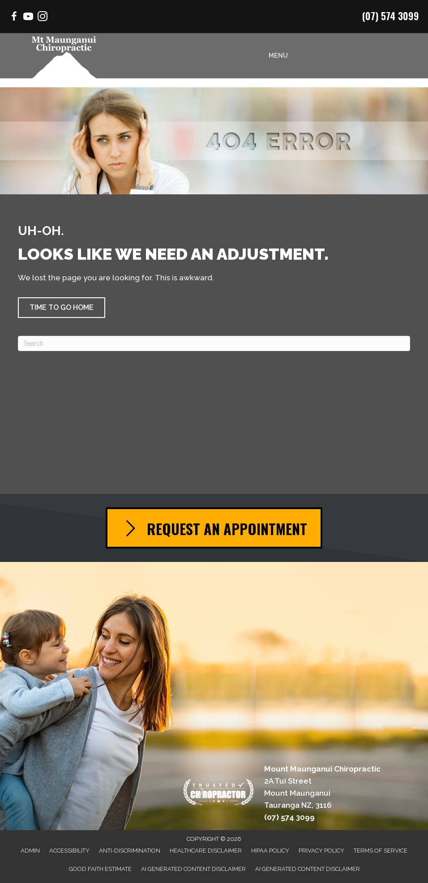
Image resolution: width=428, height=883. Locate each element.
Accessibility (69, 850)
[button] (61, 307)
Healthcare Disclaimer (206, 850)
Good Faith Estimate (100, 869)
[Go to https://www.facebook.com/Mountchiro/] (14, 17)
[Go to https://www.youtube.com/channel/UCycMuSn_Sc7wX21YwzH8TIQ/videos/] (28, 17)
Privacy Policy (321, 850)
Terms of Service (380, 850)
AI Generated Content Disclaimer (193, 869)
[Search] (214, 343)
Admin (30, 850)
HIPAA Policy (270, 850)
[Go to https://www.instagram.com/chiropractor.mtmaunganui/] (42, 17)
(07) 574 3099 (390, 16)
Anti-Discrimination (129, 850)
